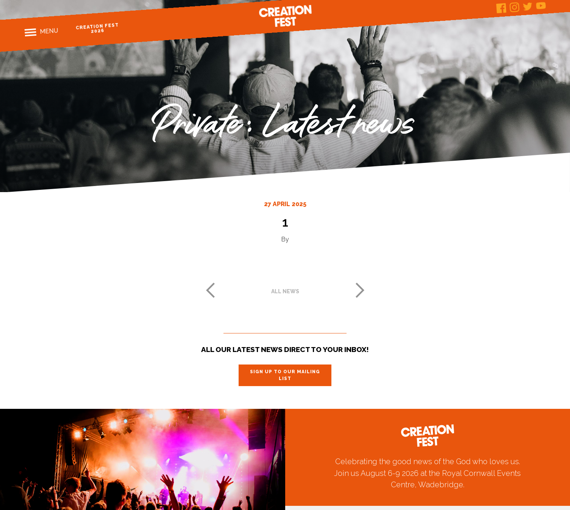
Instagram (514, 7)
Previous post (210, 290)
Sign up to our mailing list (285, 375)
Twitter (528, 6)
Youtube (541, 5)
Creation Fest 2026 (97, 28)
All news (285, 291)
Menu (48, 31)
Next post (360, 290)
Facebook (501, 8)
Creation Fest (285, 16)
